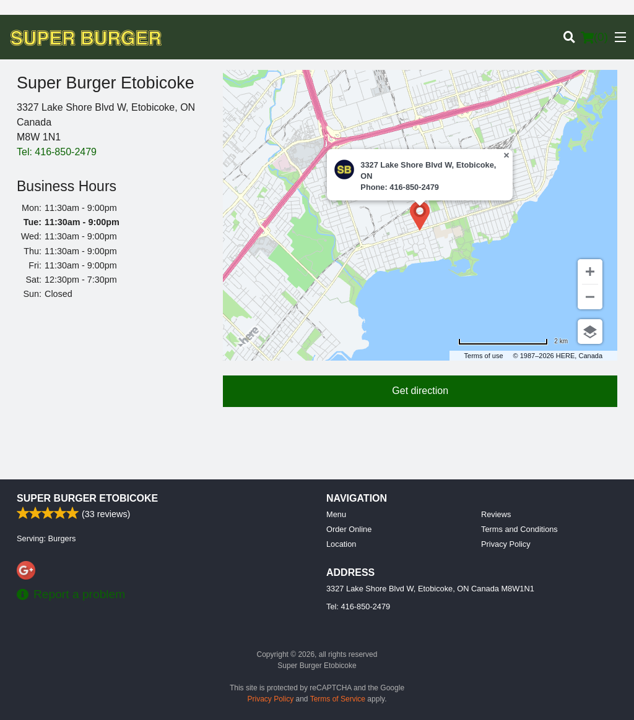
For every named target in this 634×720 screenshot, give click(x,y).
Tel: (57, 152)
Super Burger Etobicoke (87, 498)
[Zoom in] (590, 271)
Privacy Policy (506, 544)
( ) (594, 37)
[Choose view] (590, 331)
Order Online (348, 529)
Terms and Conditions (519, 529)
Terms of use (483, 355)
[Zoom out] (590, 297)
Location (341, 544)
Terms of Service (337, 699)
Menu (336, 514)
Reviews (496, 514)
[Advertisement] (110, 392)
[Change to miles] (513, 341)
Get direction (420, 390)
